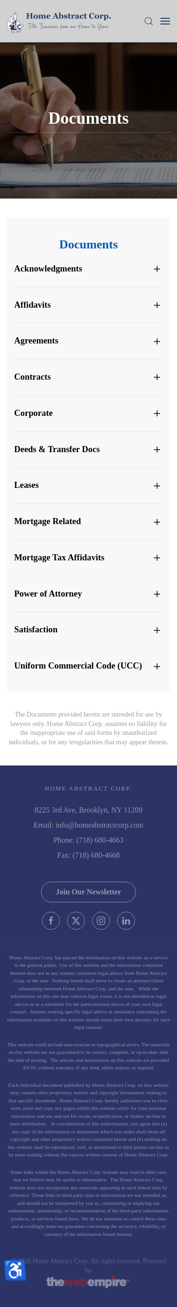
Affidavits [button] (32, 305)
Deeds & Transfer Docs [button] (57, 449)
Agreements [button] (36, 340)
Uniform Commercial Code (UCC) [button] (78, 665)
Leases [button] (26, 485)
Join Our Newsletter (88, 892)
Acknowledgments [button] (48, 268)
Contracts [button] (32, 377)
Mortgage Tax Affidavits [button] (59, 557)
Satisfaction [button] (36, 629)
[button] (148, 21)
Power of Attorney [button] (48, 593)
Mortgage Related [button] (47, 521)
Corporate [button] (33, 413)
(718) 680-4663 (100, 840)
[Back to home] (59, 21)
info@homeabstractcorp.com (99, 825)
